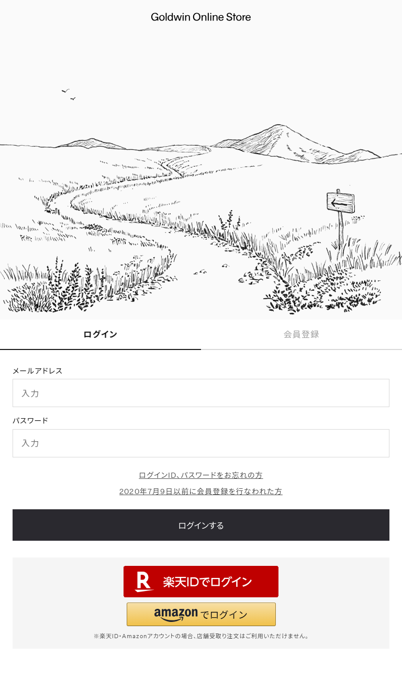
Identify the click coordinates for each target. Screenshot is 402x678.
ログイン (100, 334)
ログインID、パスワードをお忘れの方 (201, 475)
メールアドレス (38, 371)
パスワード (31, 420)
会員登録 (301, 334)
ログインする (201, 525)
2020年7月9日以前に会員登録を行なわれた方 (201, 491)
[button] (201, 614)
